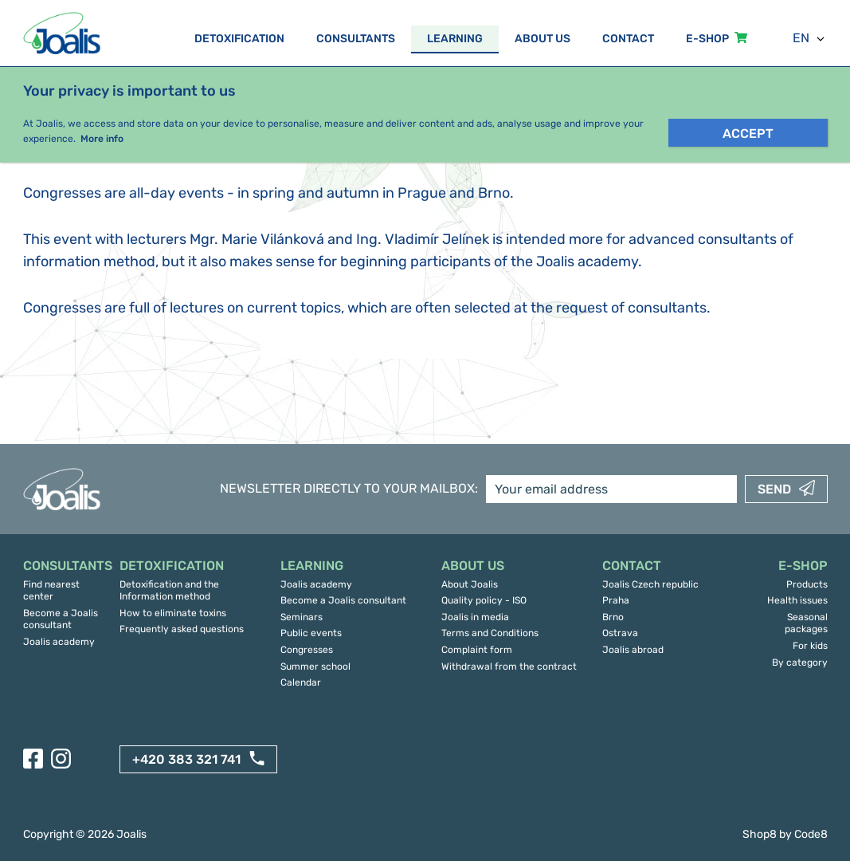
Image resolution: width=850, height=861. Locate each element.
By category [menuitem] (800, 662)
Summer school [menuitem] (315, 666)
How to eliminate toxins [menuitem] (172, 613)
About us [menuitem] (542, 38)
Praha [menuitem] (615, 600)
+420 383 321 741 (186, 759)
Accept (748, 133)
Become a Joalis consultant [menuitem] (60, 619)
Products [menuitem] (807, 584)
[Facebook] (33, 759)
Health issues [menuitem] (797, 600)
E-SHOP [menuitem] (707, 38)
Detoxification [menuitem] (239, 38)
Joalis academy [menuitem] (59, 641)
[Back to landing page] (63, 33)
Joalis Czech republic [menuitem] (650, 584)
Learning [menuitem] (455, 38)
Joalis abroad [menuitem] (633, 649)
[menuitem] (63, 566)
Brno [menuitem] (613, 617)
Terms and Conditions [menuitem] (490, 633)
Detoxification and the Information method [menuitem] (169, 591)
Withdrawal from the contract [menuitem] (509, 666)
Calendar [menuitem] (300, 682)
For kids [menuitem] (810, 645)
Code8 (811, 834)
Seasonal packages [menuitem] (806, 623)
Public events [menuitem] (311, 633)
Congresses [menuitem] (306, 649)
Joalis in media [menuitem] (475, 617)
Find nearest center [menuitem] (51, 591)
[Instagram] (61, 759)
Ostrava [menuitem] (620, 633)
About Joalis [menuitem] (469, 584)
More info (101, 138)
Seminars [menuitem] (301, 617)
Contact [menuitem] (628, 38)
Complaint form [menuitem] (476, 649)
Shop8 (759, 834)
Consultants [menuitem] (355, 38)
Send (774, 489)
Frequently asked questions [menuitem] (181, 629)
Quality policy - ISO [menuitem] (484, 600)
